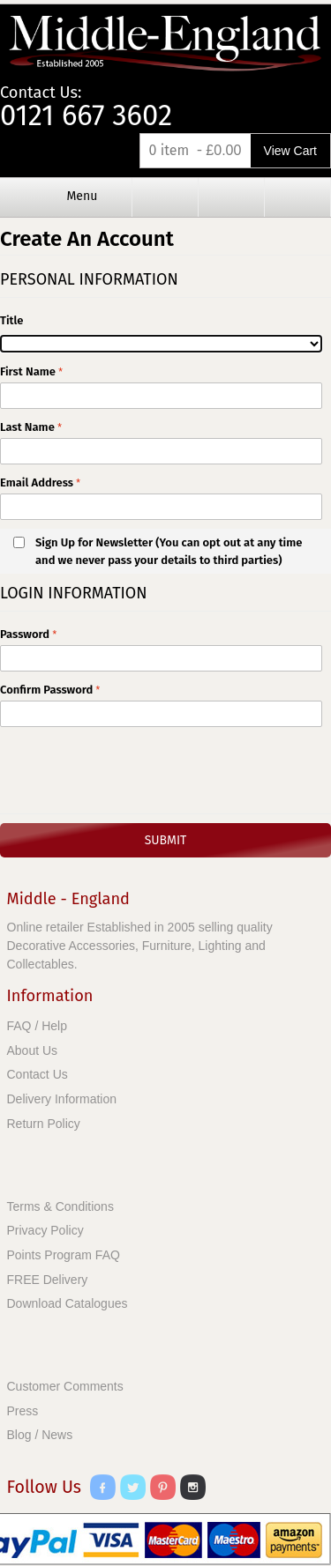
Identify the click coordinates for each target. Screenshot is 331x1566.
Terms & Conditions (60, 1206)
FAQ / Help (37, 1026)
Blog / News (40, 1435)
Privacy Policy (45, 1230)
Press (23, 1411)
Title (11, 320)
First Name (28, 371)
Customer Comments (65, 1386)
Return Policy (43, 1124)
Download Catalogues (67, 1303)
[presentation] (134, 770)
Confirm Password (48, 689)
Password (24, 634)
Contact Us (37, 1074)
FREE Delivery (47, 1280)
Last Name (27, 427)
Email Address (38, 482)
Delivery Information (62, 1099)
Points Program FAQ (63, 1255)
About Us (32, 1050)
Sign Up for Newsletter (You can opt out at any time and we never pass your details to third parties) (168, 551)
